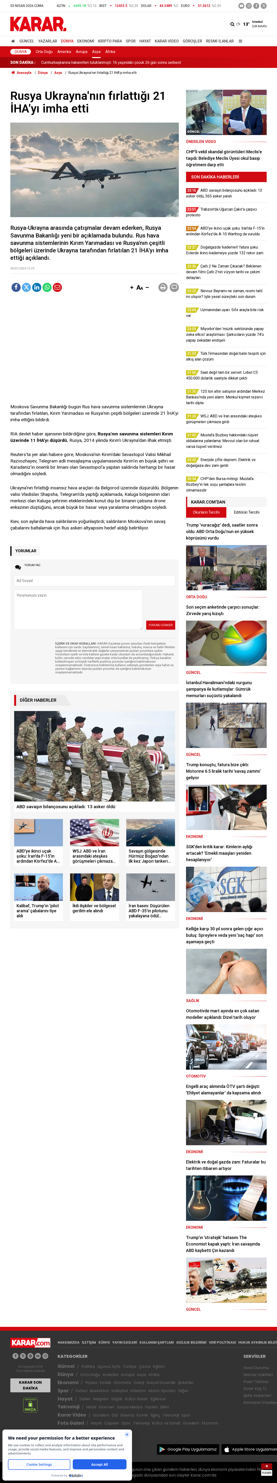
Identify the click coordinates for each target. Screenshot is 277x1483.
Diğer (183, 1391)
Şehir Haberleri (257, 1395)
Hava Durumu (256, 1367)
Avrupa (81, 51)
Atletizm (138, 1391)
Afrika (110, 51)
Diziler (85, 1399)
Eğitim (159, 1366)
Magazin (101, 1399)
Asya (96, 51)
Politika (88, 1366)
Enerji (139, 1382)
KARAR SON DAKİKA (30, 1385)
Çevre (145, 1366)
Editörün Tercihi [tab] (246, 512)
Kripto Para (110, 41)
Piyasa (91, 1382)
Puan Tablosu (256, 1381)
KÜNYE (104, 1342)
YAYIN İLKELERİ (124, 1342)
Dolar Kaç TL (255, 1388)
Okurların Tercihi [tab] (206, 512)
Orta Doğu (44, 51)
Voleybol (119, 1391)
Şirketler (186, 1382)
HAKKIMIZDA (68, 1342)
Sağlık (116, 1399)
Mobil (91, 1407)
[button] (131, 287)
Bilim (164, 1407)
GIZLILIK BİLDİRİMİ (191, 1342)
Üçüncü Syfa (108, 1366)
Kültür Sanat (136, 1399)
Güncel (26, 41)
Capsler (111, 1423)
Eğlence (158, 1399)
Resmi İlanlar (220, 41)
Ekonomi (85, 41)
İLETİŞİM (89, 1342)
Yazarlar (47, 41)
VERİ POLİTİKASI (222, 1342)
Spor (131, 41)
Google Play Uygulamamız (192, 1449)
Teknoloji (68, 1407)
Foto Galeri (71, 1423)
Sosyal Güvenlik (160, 1382)
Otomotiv (123, 1382)
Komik (142, 1415)
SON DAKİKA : (23, 62)
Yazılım (151, 1407)
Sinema (127, 1415)
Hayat (145, 41)
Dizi (115, 1415)
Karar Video (167, 41)
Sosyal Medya (129, 1407)
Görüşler (192, 41)
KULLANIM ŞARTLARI (156, 1342)
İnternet (106, 1407)
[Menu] (239, 41)
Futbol (81, 1391)
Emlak (105, 1382)
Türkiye (129, 1366)
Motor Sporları (162, 1391)
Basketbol (99, 1391)
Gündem (101, 1415)
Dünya (67, 41)
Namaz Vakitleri (258, 1374)
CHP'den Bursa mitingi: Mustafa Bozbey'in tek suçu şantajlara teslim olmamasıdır (109, 62)
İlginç (155, 1415)
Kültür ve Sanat (166, 1423)
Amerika (64, 51)
